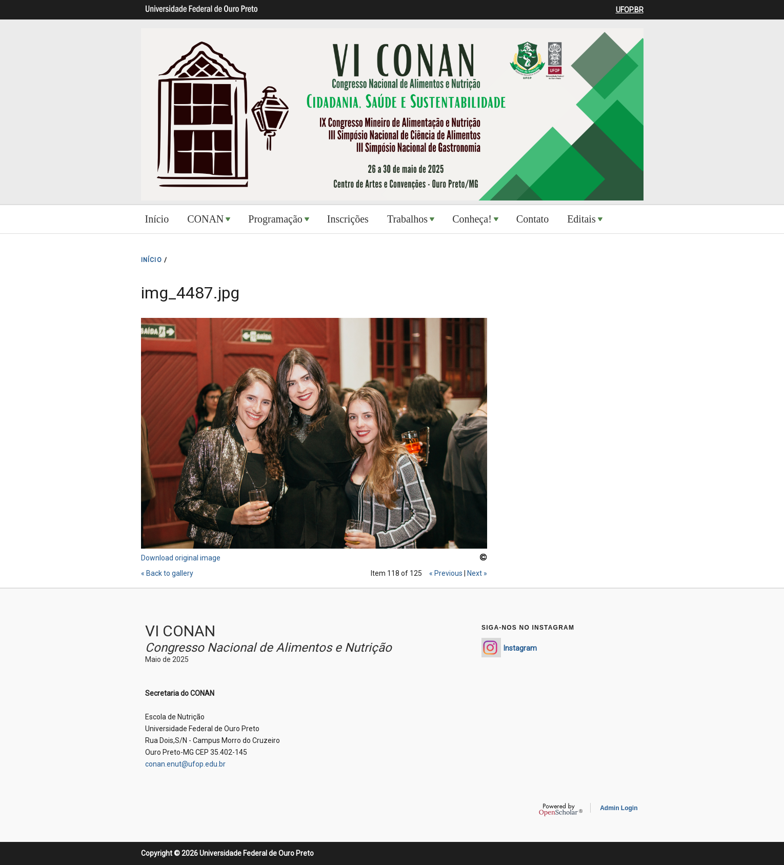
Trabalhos (407, 219)
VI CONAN (180, 631)
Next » (477, 573)
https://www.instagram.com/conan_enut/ (491, 647)
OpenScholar (560, 809)
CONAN (205, 219)
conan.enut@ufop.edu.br (185, 764)
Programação (275, 219)
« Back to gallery (167, 573)
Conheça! (472, 219)
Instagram (520, 648)
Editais (581, 219)
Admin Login (618, 808)
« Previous (446, 573)
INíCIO (151, 260)
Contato (532, 219)
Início (157, 219)
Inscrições (348, 219)
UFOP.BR (630, 10)
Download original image (180, 558)
